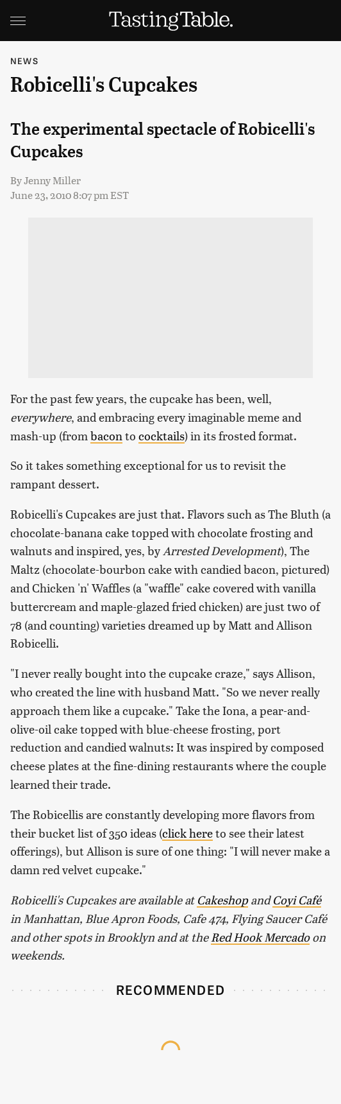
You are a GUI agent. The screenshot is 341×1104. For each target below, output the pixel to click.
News (24, 60)
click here (187, 833)
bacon (106, 435)
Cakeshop (222, 900)
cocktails (161, 435)
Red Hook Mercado (260, 937)
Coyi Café (296, 900)
